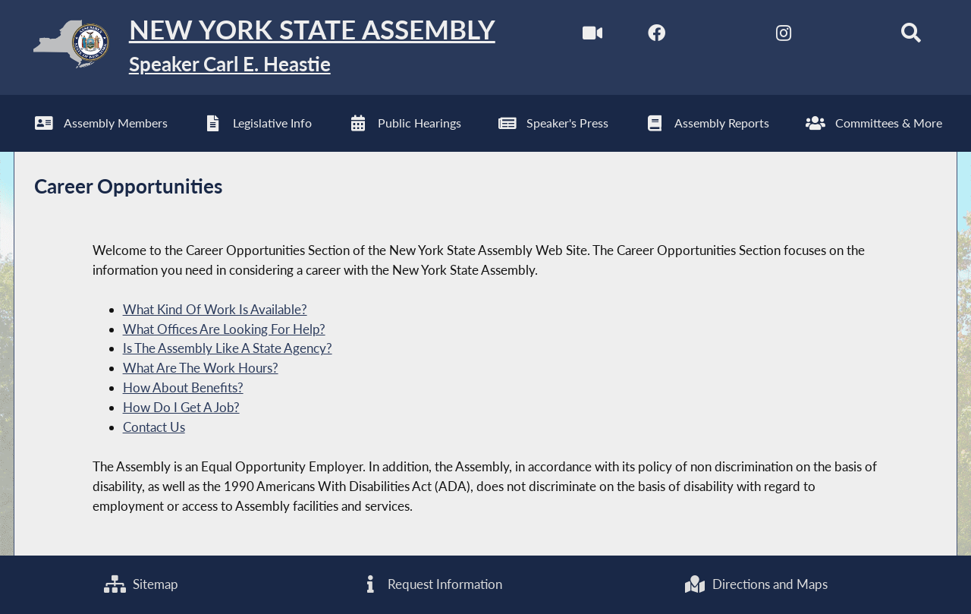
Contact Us (154, 427)
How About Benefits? (183, 387)
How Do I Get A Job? (181, 407)
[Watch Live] (593, 37)
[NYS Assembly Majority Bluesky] (847, 37)
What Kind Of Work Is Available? (215, 309)
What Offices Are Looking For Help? (224, 329)
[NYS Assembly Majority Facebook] (656, 37)
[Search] (911, 37)
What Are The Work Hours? (200, 368)
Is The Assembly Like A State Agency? (227, 348)
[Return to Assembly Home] (254, 47)
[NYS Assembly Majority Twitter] (720, 37)
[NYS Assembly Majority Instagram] (783, 37)
